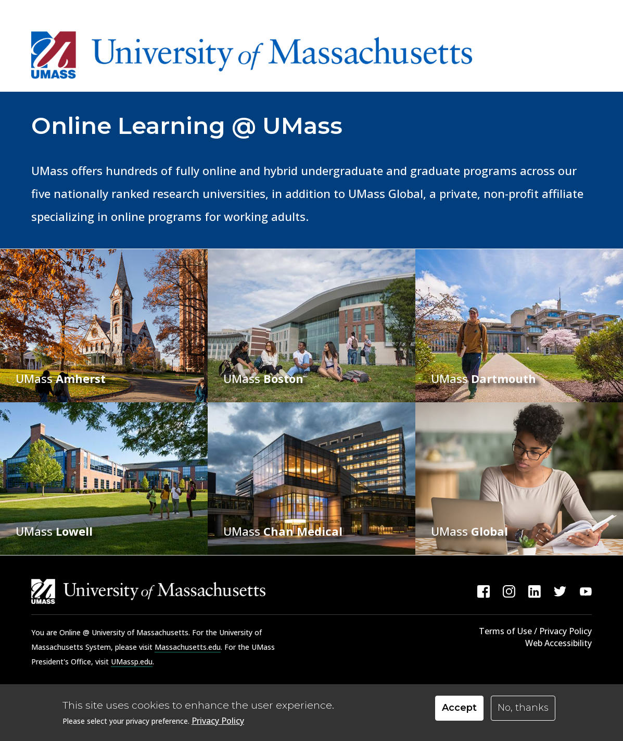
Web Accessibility (558, 643)
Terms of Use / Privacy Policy (535, 631)
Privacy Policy (218, 722)
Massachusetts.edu (188, 647)
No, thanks (523, 709)
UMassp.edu (131, 661)
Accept (459, 709)
